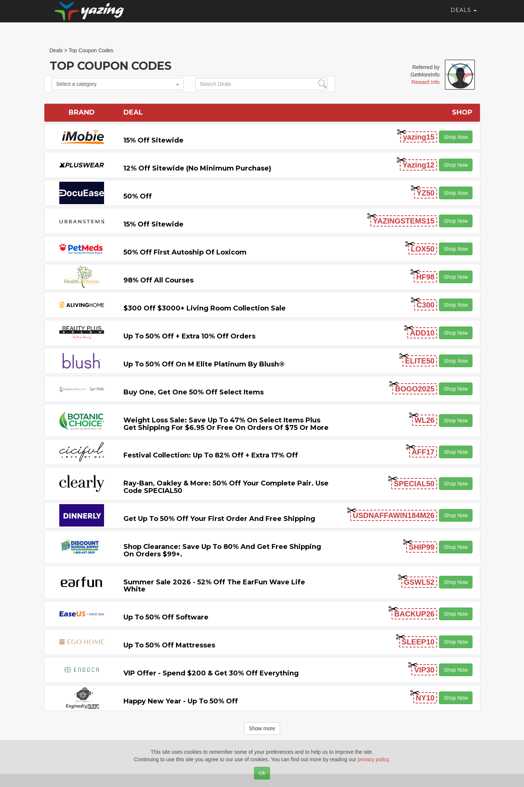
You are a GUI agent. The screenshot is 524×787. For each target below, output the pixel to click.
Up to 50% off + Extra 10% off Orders (189, 336)
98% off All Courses (158, 280)
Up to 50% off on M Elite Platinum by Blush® (204, 364)
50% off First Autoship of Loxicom (185, 252)
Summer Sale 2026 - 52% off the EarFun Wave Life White (214, 586)
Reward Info (425, 82)
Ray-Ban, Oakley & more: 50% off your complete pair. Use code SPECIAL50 (226, 487)
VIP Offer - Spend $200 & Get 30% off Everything (211, 673)
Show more (262, 728)
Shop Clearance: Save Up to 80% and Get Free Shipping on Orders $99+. (222, 550)
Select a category (117, 84)
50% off (137, 196)
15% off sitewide (153, 140)
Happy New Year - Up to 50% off (180, 701)
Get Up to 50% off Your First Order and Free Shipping (219, 519)
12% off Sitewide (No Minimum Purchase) (197, 168)
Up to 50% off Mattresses (169, 645)
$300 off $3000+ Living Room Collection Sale (204, 308)
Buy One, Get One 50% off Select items (193, 392)
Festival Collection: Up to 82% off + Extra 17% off (210, 455)
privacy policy (373, 759)
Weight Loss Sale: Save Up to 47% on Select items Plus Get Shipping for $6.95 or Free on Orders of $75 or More (226, 424)
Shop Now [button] (456, 137)
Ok (262, 773)
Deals (464, 16)
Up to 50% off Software (165, 617)
